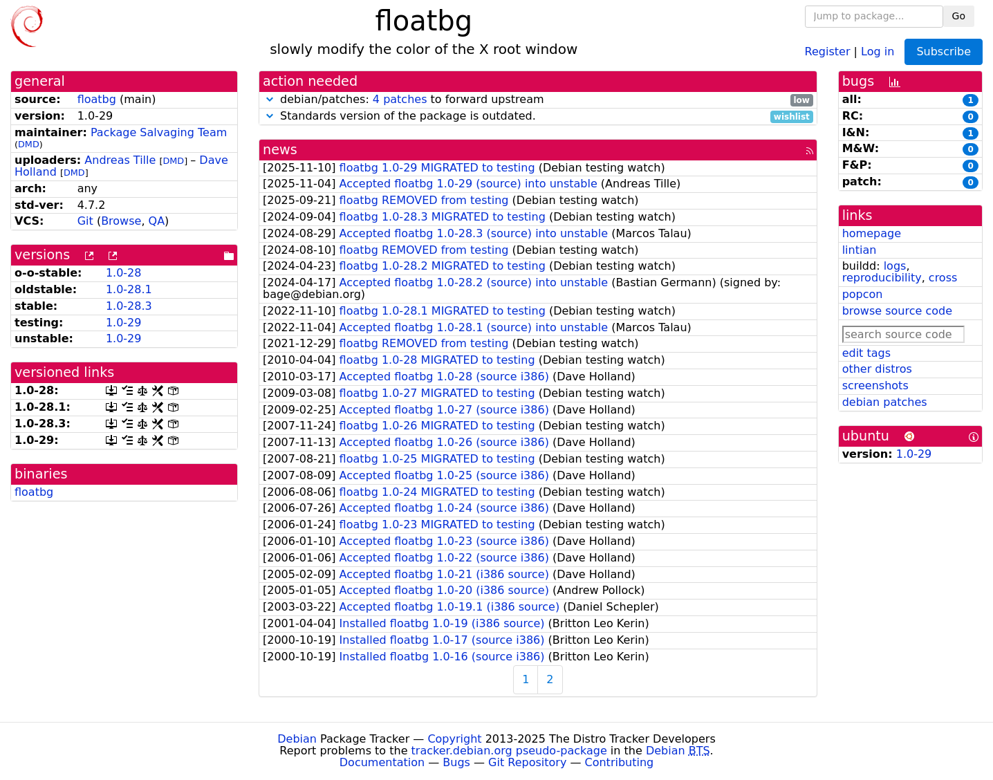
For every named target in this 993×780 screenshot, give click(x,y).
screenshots (875, 385)
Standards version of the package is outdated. (538, 116)
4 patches (400, 99)
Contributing (619, 762)
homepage (871, 233)
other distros (877, 368)
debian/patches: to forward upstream (538, 100)
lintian (859, 250)
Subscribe (943, 51)
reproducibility (882, 277)
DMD (28, 144)
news (280, 150)
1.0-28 (124, 272)
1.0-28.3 (129, 306)
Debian (297, 738)
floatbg (96, 99)
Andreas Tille (120, 160)
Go (958, 15)
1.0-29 (124, 322)
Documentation (382, 762)
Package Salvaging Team (159, 132)
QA (157, 221)
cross (943, 277)
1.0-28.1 (129, 289)
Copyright (454, 738)
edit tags (866, 353)
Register (828, 50)
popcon (862, 294)
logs (895, 265)
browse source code (897, 310)
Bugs (456, 762)
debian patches (884, 402)
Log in (877, 50)
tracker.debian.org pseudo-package (509, 750)
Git (85, 221)
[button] (269, 99)
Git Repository (527, 762)
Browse (121, 221)
